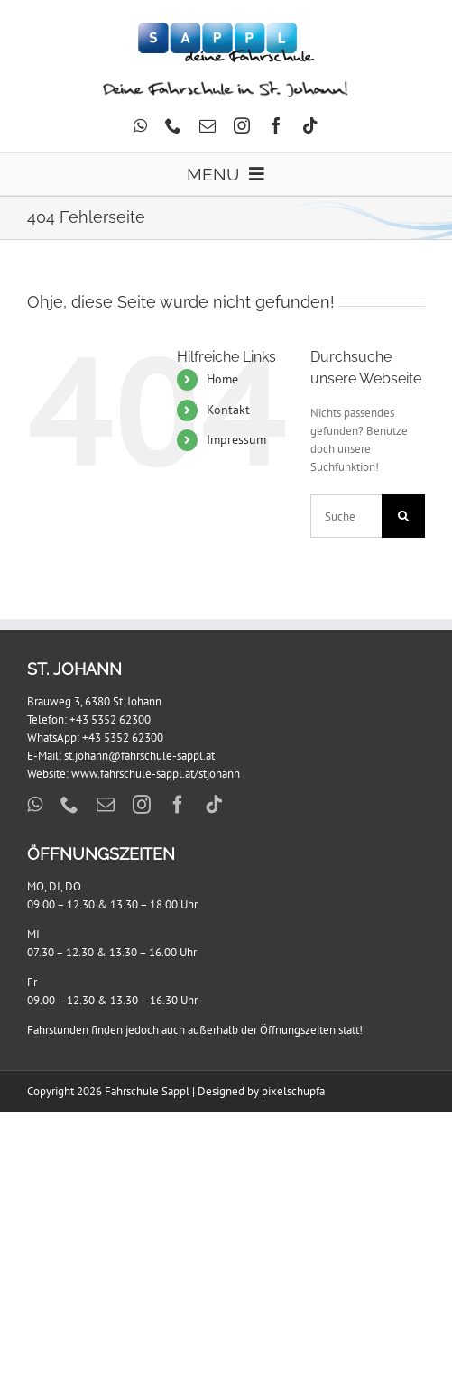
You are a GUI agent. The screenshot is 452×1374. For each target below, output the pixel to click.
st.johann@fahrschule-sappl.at (139, 755)
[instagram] (242, 125)
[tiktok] (310, 125)
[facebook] (276, 125)
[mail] (207, 125)
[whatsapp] (140, 125)
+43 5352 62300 (110, 719)
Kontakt (228, 409)
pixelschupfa (293, 1091)
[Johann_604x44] (226, 86)
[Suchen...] (346, 516)
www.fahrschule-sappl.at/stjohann (155, 773)
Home (222, 379)
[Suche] (403, 516)
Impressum (236, 439)
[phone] (173, 125)
